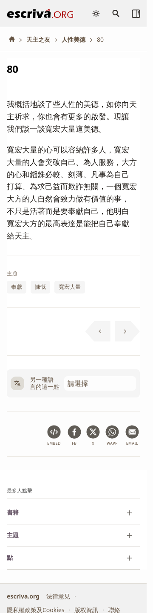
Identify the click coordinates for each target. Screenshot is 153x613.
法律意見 (58, 596)
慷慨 (40, 287)
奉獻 (16, 287)
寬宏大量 (70, 287)
